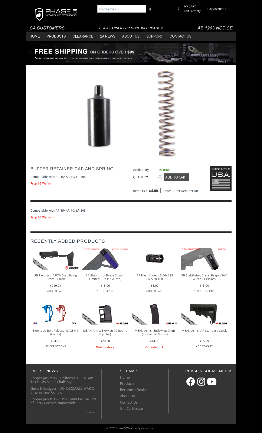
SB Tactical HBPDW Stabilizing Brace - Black (55, 277)
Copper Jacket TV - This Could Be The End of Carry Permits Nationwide (63, 401)
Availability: (141, 170)
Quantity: (140, 177)
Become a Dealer (133, 389)
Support (154, 36)
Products (56, 36)
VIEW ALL (92, 412)
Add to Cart (176, 177)
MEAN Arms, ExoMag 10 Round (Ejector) (105, 332)
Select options (204, 291)
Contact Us (180, 36)
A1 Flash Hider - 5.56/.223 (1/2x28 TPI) (155, 277)
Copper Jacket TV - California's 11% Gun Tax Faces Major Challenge (61, 380)
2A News (107, 36)
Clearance (83, 36)
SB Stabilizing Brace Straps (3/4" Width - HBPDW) (204, 277)
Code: (166, 191)
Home (35, 36)
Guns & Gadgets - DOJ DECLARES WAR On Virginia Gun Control (63, 390)
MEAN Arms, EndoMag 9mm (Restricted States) (155, 332)
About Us (131, 36)
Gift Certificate (131, 408)
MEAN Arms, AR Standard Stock (204, 331)
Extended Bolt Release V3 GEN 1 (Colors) (55, 332)
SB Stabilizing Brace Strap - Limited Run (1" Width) (105, 277)
